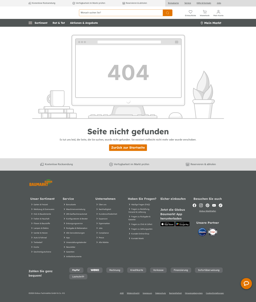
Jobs (219, 3)
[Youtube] (214, 205)
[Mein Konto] (218, 16)
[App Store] (167, 224)
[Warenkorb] (204, 16)
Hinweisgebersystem (194, 293)
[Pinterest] (207, 205)
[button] (38, 30)
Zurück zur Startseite (128, 155)
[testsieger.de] (213, 232)
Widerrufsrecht (133, 293)
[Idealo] (202, 232)
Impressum (147, 293)
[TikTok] (220, 205)
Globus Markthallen (207, 212)
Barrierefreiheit (175, 293)
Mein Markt (210, 30)
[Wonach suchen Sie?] (121, 16)
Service (187, 3)
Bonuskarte (173, 3)
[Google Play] (182, 224)
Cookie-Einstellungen (215, 293)
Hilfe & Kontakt (204, 3)
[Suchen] (167, 16)
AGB (122, 293)
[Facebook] (194, 205)
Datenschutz (160, 293)
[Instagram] (201, 205)
